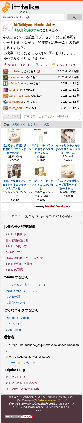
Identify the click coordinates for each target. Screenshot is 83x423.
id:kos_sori (15, 108)
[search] (32, 17)
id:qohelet (14, 71)
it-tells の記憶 (14, 269)
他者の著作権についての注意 (24, 258)
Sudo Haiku (13, 329)
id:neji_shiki (15, 89)
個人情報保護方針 (17, 240)
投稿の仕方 (13, 252)
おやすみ (33, 30)
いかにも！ (12, 116)
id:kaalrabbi (15, 101)
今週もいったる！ (17, 302)
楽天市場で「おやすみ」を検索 (30, 124)
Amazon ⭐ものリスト (20, 362)
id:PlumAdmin (17, 83)
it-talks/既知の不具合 (19, 263)
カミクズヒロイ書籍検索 (21, 382)
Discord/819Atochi (17, 317)
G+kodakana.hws (47, 400)
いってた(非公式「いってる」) (25, 285)
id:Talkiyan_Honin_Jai (32, 25)
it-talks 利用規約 (16, 234)
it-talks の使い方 (16, 246)
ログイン (17, 216)
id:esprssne (15, 77)
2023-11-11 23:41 (19, 65)
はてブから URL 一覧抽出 (22, 388)
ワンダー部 (13, 296)
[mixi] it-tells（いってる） (22, 291)
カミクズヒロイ (16, 377)
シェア (44, 65)
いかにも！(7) (66, 65)
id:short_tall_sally (19, 95)
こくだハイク (14, 323)
